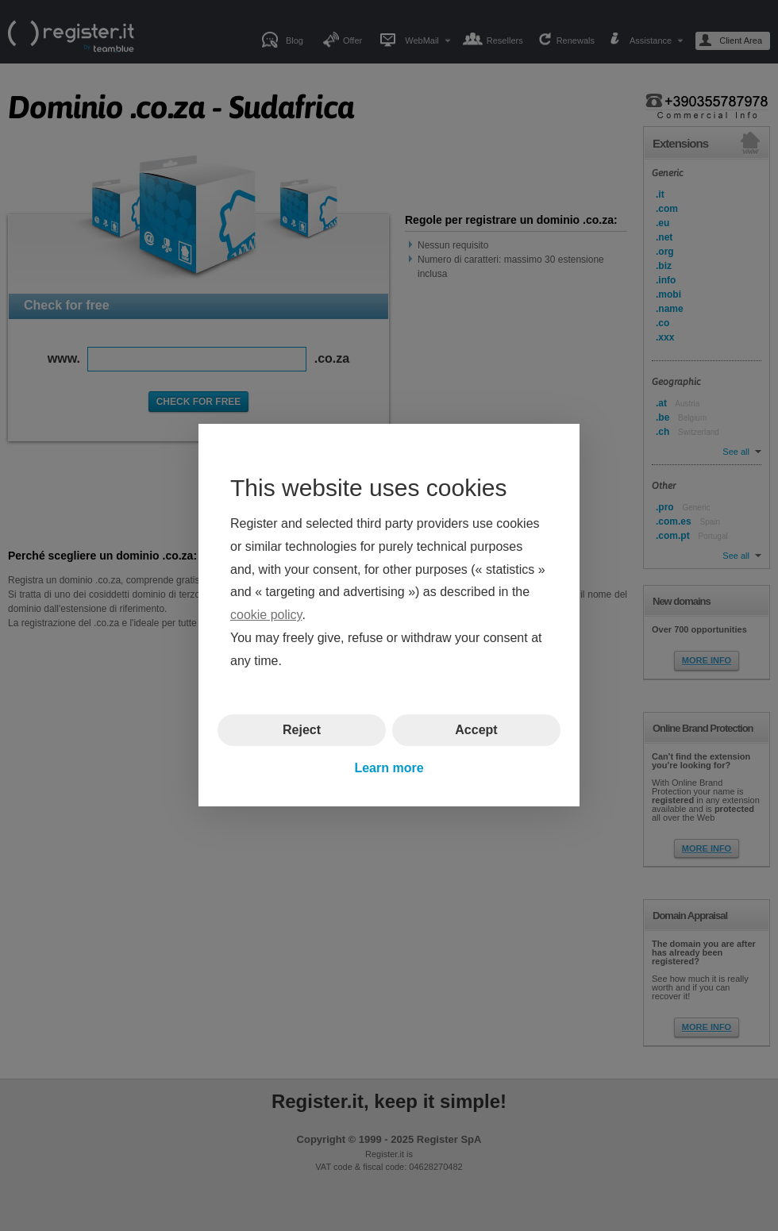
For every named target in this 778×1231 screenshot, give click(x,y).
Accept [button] (476, 730)
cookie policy (266, 615)
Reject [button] (302, 730)
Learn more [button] (388, 768)
